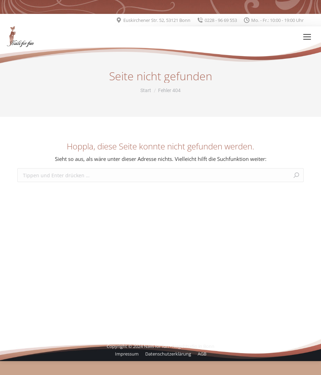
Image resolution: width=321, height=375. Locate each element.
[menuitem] (127, 354)
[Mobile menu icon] (307, 37)
